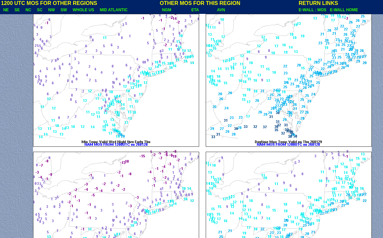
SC (40, 10)
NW (51, 10)
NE (6, 10)
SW (63, 10)
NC (28, 10)
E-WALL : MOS (313, 10)
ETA (195, 10)
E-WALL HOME (344, 10)
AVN (221, 10)
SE (17, 10)
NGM (166, 10)
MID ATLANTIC (114, 10)
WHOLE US (83, 10)
